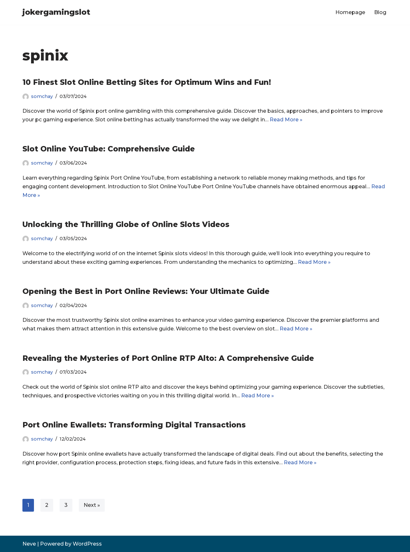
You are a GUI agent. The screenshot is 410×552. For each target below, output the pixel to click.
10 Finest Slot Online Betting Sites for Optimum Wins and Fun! (146, 82)
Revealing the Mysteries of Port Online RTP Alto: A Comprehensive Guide (168, 358)
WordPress (87, 544)
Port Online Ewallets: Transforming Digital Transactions (134, 424)
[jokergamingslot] (56, 12)
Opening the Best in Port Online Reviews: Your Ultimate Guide (145, 291)
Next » (92, 505)
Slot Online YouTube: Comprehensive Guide (108, 148)
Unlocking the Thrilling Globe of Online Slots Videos (125, 224)
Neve (29, 544)
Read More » (286, 120)
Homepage (350, 12)
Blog (380, 12)
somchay (42, 96)
